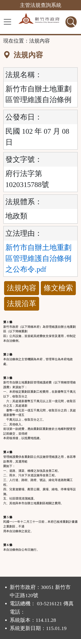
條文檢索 (58, 288)
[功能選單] (7, 21)
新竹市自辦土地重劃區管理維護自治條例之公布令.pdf (38, 258)
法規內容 (21, 288)
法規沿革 (21, 304)
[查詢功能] (71, 22)
